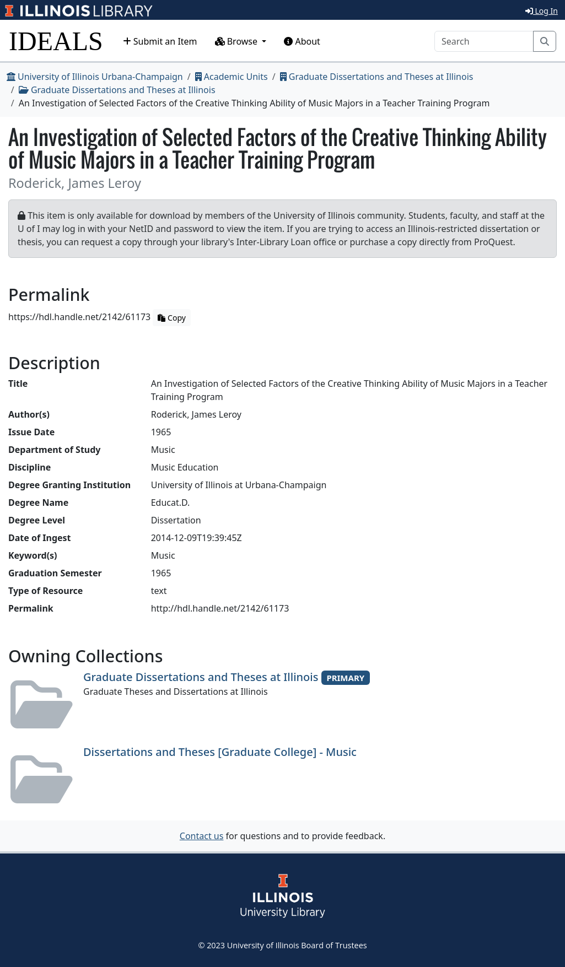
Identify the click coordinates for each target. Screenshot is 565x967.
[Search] (484, 41)
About (302, 41)
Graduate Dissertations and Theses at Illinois (376, 77)
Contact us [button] (202, 836)
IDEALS (56, 41)
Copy (171, 317)
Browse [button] (237, 41)
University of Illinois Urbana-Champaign (95, 77)
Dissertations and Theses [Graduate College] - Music (220, 751)
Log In (541, 11)
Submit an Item (160, 41)
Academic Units (231, 77)
